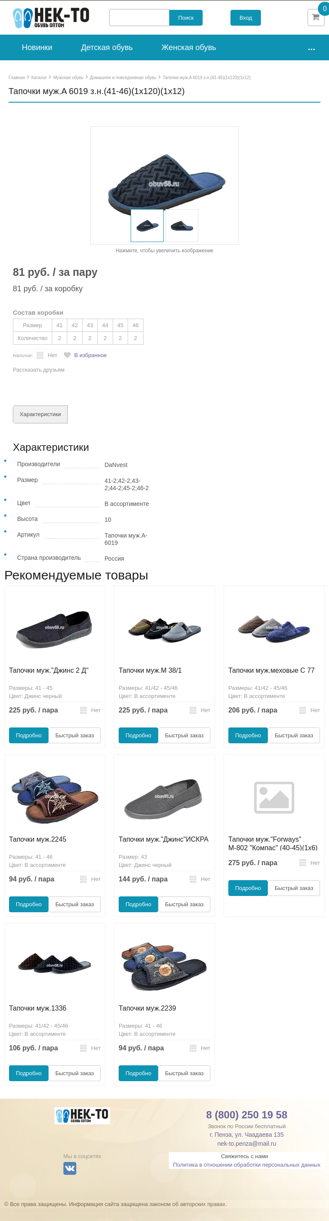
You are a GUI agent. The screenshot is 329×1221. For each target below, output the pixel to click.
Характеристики (40, 427)
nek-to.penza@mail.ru (246, 1156)
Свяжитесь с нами (244, 1169)
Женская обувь (189, 60)
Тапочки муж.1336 (37, 1021)
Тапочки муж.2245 (37, 852)
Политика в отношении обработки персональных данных (246, 1177)
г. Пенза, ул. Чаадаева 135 (247, 1147)
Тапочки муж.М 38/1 (150, 683)
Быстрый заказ (74, 748)
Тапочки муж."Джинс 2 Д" (49, 683)
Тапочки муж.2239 (147, 1021)
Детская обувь (107, 60)
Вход (245, 24)
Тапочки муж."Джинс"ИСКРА (164, 852)
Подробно (29, 748)
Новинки (37, 60)
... (311, 60)
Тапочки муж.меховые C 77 (271, 683)
